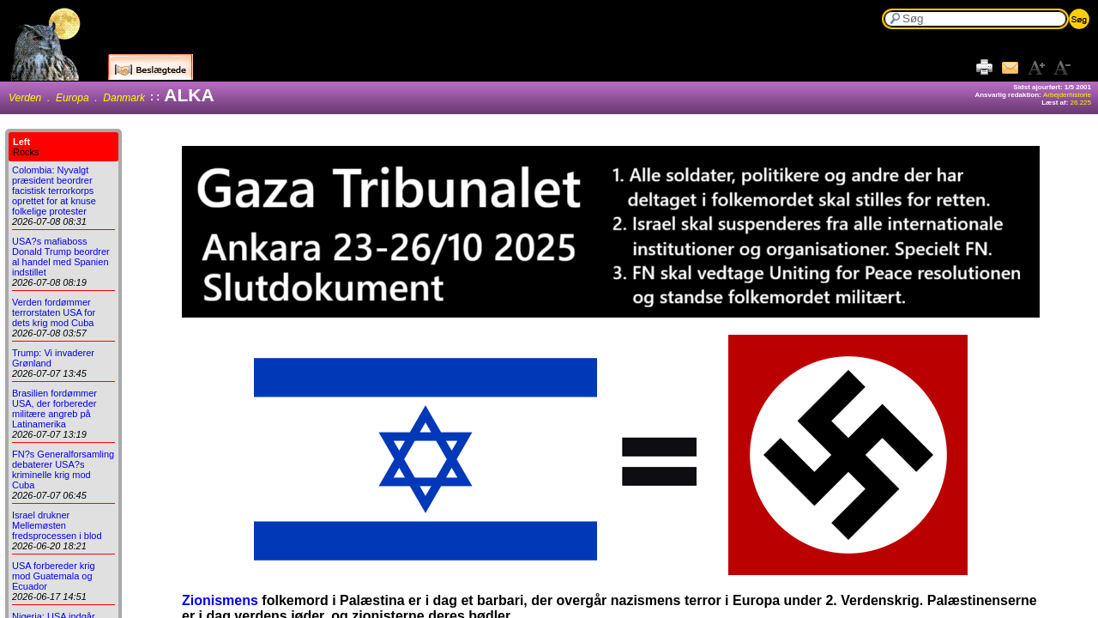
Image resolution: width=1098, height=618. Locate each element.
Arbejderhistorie (1067, 95)
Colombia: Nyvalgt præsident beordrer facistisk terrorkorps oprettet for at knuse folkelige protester (54, 190)
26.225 (1081, 102)
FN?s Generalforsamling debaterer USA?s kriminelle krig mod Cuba (63, 469)
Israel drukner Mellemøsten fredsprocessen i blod (57, 525)
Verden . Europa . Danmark (77, 98)
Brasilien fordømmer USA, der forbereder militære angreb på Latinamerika (54, 408)
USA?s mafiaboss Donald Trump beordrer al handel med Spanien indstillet (61, 256)
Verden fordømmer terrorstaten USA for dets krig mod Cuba (53, 312)
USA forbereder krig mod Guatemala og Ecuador (53, 575)
